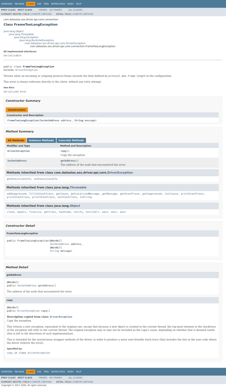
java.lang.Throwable (21, 34)
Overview (6, 4)
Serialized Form (15, 91)
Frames (43, 10)
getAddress (68, 160)
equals (21, 211)
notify (78, 211)
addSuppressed (16, 193)
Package (19, 4)
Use (39, 4)
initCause (171, 193)
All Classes (75, 10)
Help (78, 4)
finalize (35, 211)
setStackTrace (67, 197)
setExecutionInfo (46, 178)
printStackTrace (192, 193)
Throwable (78, 187)
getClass (50, 211)
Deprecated (58, 4)
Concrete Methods (71, 140)
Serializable (12, 55)
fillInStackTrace (41, 193)
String (78, 120)
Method (47, 14)
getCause (62, 193)
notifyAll (92, 211)
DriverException (26, 70)
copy (64, 151)
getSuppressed (152, 193)
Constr (35, 14)
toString (86, 197)
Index (70, 4)
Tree (46, 4)
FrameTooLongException (23, 120)
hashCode (65, 211)
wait (105, 211)
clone (10, 211)
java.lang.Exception (26, 37)
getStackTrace (129, 193)
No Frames (55, 10)
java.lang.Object (14, 31)
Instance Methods (41, 140)
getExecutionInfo (19, 178)
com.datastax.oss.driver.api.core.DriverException (55, 43)
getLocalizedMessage (85, 193)
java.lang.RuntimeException (36, 40)
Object (75, 205)
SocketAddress (50, 120)
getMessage (109, 193)
